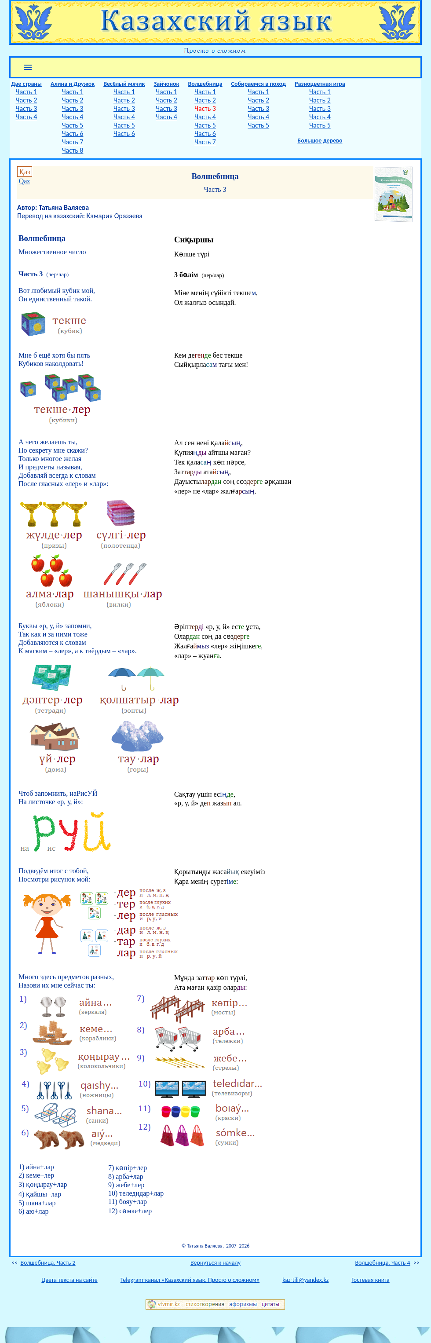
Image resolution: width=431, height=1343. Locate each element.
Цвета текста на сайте (69, 1280)
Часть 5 (73, 125)
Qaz (24, 181)
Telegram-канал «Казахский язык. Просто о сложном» (190, 1280)
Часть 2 (26, 100)
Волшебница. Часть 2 (47, 1262)
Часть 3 (26, 108)
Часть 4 (26, 117)
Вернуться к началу (215, 1262)
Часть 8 (73, 150)
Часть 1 (26, 92)
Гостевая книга (370, 1280)
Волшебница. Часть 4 (382, 1262)
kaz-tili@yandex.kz (305, 1280)
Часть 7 (73, 142)
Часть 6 (73, 133)
